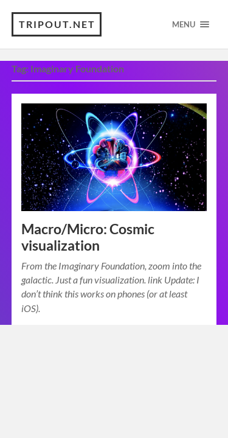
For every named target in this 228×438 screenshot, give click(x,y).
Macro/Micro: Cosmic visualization (87, 237)
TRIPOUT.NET (57, 24)
